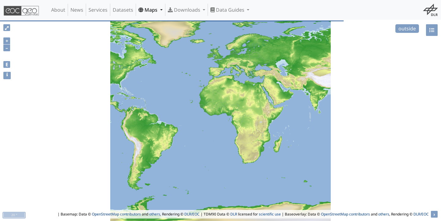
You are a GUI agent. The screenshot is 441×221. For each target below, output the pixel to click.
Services (98, 9)
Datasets (123, 9)
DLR (233, 214)
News (76, 9)
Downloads (185, 9)
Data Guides (228, 9)
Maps (148, 9)
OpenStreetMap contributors (116, 214)
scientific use (270, 214)
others (154, 214)
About (58, 9)
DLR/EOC (192, 214)
